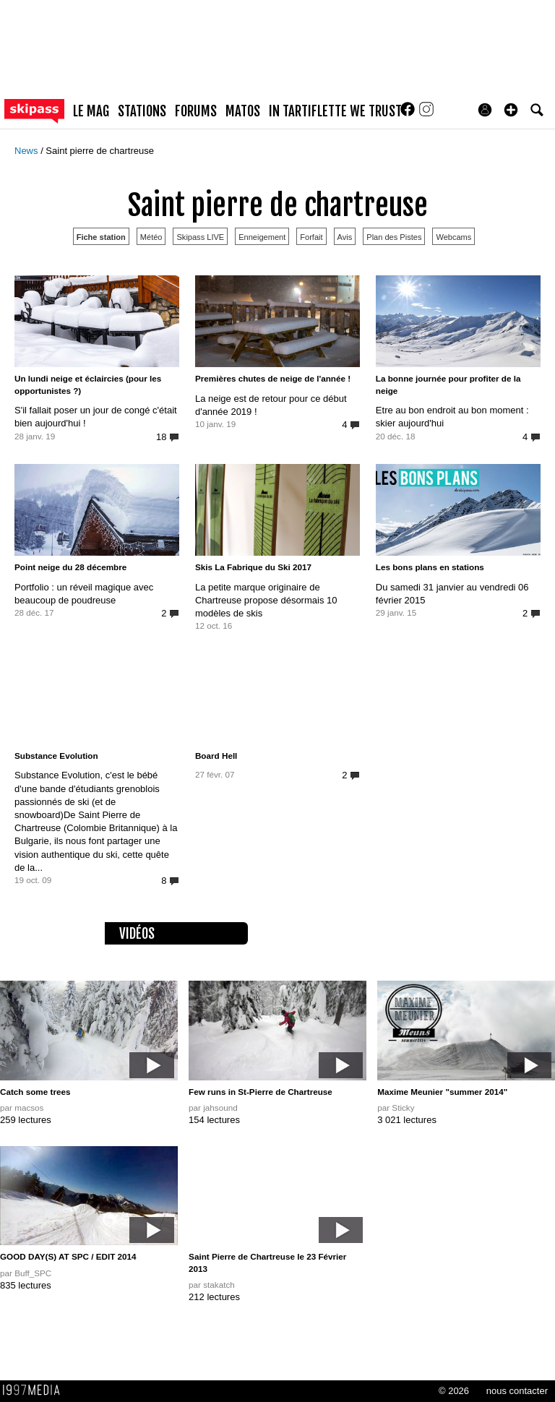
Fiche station (101, 237)
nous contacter (517, 1390)
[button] (511, 110)
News (27, 150)
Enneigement (261, 237)
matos (242, 111)
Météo (151, 237)
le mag (91, 111)
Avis (345, 237)
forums (196, 111)
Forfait (311, 237)
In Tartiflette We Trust (335, 111)
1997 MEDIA (35, 1390)
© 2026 (454, 1390)
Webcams (453, 237)
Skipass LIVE (200, 237)
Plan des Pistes (393, 237)
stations (142, 111)
